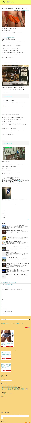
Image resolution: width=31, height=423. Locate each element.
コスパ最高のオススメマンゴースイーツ (7, 393)
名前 (2, 299)
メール (3, 302)
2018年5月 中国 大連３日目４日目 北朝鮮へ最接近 (15, 225)
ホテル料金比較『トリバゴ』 (18, 323)
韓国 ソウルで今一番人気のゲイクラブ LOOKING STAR (16, 274)
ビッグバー (7, 182)
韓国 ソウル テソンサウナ (8, 143)
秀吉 (28, 219)
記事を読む (7, 228)
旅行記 (26, 10)
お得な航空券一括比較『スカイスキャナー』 (7, 323)
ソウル (19, 10)
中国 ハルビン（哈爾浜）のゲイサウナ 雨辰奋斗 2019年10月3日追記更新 (13, 388)
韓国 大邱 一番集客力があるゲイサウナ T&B (14, 230)
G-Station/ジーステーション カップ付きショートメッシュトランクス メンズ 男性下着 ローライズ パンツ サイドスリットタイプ (7, 344)
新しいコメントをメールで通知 (7, 311)
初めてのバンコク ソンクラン (11, 252)
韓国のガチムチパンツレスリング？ (12, 269)
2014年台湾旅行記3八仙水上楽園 (11, 257)
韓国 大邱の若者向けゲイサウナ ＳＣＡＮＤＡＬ (9, 386)
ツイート (2, 376)
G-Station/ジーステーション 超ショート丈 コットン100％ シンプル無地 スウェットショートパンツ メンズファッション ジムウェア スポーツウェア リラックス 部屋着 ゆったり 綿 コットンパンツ (6, 353)
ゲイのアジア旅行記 (7, 1)
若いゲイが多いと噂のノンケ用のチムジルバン (8, 37)
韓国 (28, 10)
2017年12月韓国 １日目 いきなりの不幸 (8, 282)
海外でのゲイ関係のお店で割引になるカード (13, 241)
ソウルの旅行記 (22, 10)
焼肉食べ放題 (19, 180)
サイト (3, 305)
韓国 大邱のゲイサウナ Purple (7, 284)
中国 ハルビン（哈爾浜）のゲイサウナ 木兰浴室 (9, 387)
